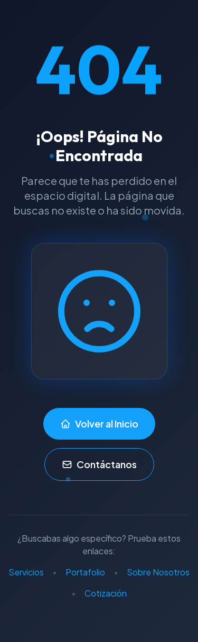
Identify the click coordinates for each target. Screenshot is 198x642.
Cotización (105, 593)
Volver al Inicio (99, 423)
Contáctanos (99, 464)
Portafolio (85, 572)
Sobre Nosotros (158, 572)
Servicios (26, 572)
